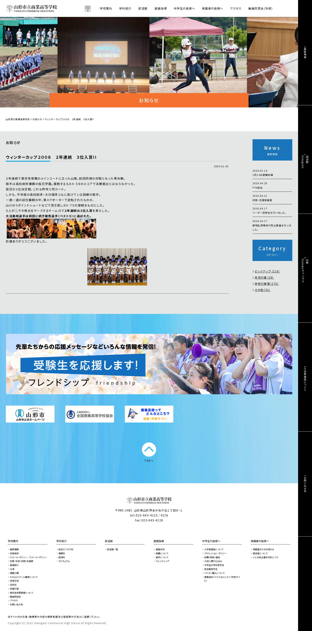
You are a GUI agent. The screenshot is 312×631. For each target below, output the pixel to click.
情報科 (61, 553)
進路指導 (159, 541)
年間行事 (14, 588)
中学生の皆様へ (211, 541)
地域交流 (14, 580)
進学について (162, 557)
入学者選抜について (213, 549)
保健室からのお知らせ (263, 549)
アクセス (236, 8)
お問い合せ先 (16, 604)
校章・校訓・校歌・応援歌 (21, 561)
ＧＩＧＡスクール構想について (24, 576)
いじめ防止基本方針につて (265, 557)
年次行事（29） (264, 277)
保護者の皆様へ (260, 541)
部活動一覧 (112, 549)
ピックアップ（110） (267, 271)
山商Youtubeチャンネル (305, 270)
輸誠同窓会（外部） (260, 8)
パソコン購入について (214, 573)
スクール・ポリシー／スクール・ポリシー (28, 557)
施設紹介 (14, 565)
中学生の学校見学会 (214, 565)
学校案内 (13, 541)
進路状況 (160, 549)
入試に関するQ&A (213, 561)
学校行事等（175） (267, 284)
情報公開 (14, 573)
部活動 (142, 8)
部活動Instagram (305, 161)
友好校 (13, 584)
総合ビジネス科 (65, 549)
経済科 (61, 557)
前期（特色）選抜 (212, 557)
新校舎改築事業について (21, 592)
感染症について (260, 553)
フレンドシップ (162, 561)
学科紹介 (61, 541)
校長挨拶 (14, 553)
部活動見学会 (210, 569)
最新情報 (14, 549)
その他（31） (263, 290)
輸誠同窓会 (15, 596)
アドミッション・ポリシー (215, 553)
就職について (162, 553)
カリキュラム (64, 561)
